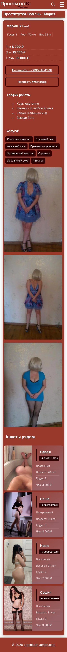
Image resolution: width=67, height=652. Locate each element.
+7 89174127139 (49, 458)
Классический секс (19, 139)
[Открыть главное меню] (62, 4)
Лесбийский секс (17, 160)
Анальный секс (16, 146)
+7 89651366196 (49, 598)
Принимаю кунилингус (44, 146)
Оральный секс (45, 139)
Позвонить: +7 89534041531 (32, 70)
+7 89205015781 (49, 552)
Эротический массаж (20, 153)
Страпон (38, 160)
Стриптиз (44, 153)
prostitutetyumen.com (39, 645)
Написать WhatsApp (32, 82)
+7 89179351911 (49, 505)
